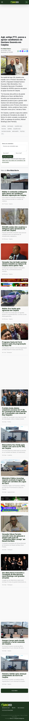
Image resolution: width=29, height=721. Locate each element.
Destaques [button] (10, 126)
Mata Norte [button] (15, 131)
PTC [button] (3, 134)
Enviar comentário (7, 156)
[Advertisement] (14, 20)
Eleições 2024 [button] (18, 126)
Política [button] (4, 128)
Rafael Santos (7, 48)
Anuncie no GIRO (6, 707)
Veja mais (14, 690)
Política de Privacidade (7, 710)
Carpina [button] (4, 126)
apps (13, 707)
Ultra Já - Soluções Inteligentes (17, 718)
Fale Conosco (21, 707)
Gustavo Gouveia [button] (6, 131)
